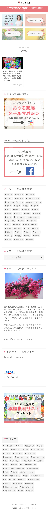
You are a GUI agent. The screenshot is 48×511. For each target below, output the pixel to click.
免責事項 (33, 504)
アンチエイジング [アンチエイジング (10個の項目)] (38, 449)
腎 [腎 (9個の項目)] (27, 228)
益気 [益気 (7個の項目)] (21, 221)
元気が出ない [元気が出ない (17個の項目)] (15, 461)
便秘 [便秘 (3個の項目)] (6, 461)
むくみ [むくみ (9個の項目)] (40, 446)
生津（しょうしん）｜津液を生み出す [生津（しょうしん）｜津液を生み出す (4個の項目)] (27, 217)
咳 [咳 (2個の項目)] (22, 464)
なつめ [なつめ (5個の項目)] (20, 194)
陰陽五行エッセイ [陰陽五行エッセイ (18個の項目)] (10, 491)
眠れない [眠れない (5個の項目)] (32, 221)
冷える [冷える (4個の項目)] (6, 464)
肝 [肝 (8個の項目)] (8, 224)
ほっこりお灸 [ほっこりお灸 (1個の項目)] (30, 446)
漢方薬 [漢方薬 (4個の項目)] (37, 213)
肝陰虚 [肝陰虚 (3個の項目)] (17, 224)
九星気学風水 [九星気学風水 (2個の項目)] (8, 457)
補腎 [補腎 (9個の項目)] (18, 236)
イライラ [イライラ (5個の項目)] (7, 453)
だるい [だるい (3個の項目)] (9, 194)
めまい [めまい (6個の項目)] (20, 198)
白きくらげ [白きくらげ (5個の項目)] (11, 221)
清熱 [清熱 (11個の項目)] (18, 213)
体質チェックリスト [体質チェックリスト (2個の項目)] (38, 457)
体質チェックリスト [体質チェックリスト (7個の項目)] (22, 457)
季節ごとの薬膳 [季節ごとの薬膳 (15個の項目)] (9, 468)
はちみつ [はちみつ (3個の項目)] (30, 194)
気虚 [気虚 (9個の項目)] (9, 213)
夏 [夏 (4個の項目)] (26, 206)
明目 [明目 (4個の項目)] (16, 209)
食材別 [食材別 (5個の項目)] (21, 491)
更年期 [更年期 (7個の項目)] (6, 472)
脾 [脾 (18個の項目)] (8, 228)
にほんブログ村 (11, 377)
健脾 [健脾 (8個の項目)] (9, 206)
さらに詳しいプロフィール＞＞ (18, 339)
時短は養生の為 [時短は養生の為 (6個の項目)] (33, 468)
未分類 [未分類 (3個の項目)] (15, 472)
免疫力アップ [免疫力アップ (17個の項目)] (27, 461)
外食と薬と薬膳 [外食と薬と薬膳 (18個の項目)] (31, 464)
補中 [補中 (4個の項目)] (37, 232)
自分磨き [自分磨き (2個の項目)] (7, 483)
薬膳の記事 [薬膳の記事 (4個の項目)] (29, 483)
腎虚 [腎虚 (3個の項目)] (35, 228)
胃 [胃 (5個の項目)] (34, 224)
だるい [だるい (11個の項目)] (20, 446)
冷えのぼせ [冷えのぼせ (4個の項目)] (39, 461)
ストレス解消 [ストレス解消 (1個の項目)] (18, 453)
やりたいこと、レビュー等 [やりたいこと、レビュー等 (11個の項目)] (20, 449)
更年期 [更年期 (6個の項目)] (26, 209)
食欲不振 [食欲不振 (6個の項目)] (19, 239)
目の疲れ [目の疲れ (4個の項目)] (12, 479)
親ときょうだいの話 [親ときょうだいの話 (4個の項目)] (27, 487)
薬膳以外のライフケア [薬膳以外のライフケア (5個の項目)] (11, 487)
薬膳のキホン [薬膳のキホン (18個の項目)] (18, 483)
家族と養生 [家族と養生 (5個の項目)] (21, 468)
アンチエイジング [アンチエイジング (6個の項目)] (33, 198)
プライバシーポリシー (19, 504)
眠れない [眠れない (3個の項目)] (22, 479)
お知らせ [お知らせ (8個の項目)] (11, 446)
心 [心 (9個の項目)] (8, 209)
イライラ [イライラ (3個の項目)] (10, 202)
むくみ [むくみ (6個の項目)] (9, 198)
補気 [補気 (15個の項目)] (9, 236)
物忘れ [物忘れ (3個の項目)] (26, 476)
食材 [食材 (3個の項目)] (9, 239)
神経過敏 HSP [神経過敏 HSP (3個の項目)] (34, 479)
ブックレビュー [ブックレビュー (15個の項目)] (30, 453)
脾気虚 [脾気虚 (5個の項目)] (18, 228)
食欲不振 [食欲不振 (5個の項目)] (30, 491)
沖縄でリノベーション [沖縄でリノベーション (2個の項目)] (27, 472)
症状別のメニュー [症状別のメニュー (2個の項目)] (38, 476)
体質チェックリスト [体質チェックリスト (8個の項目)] (34, 202)
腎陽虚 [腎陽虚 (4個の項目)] (9, 232)
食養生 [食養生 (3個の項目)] (30, 239)
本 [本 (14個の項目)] (36, 209)
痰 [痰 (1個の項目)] (5, 479)
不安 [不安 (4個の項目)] (20, 202)
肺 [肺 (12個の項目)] (27, 224)
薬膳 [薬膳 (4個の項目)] (19, 232)
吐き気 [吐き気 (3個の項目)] (15, 464)
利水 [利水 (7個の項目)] (18, 206)
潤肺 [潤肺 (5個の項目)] (9, 217)
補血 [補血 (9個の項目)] (27, 236)
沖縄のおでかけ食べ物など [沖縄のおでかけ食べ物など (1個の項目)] (12, 476)
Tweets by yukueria (13, 357)
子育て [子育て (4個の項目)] (35, 206)
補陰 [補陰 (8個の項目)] (36, 236)
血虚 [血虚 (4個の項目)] (28, 232)
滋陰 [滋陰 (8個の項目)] (27, 213)
